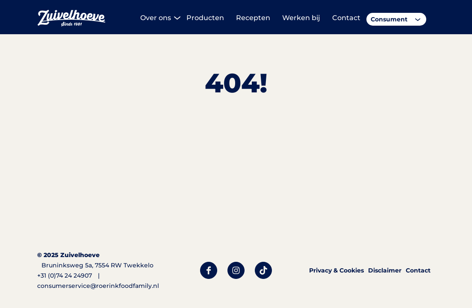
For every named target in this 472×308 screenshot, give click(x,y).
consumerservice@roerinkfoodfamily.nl (98, 286)
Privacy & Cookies (336, 270)
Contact (418, 270)
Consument (389, 19)
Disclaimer (384, 270)
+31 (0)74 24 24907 (64, 275)
